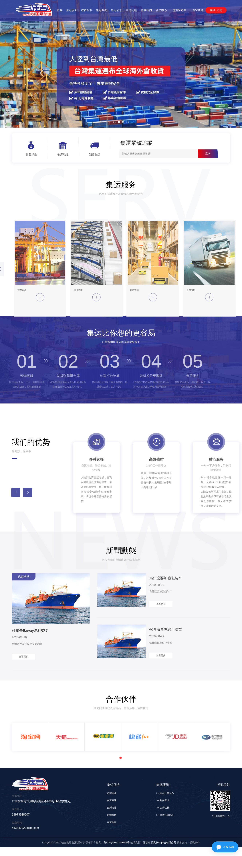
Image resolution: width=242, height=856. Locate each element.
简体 (183, 10)
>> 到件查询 (162, 800)
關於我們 (146, 10)
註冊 (219, 10)
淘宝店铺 (198, 10)
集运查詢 (101, 10)
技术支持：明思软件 (188, 842)
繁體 (176, 10)
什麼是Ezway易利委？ (30, 631)
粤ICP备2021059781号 (117, 842)
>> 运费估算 (162, 807)
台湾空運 (111, 800)
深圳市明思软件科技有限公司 (159, 842)
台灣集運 (111, 793)
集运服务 (71, 10)
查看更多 (23, 656)
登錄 (212, 10)
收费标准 (86, 10)
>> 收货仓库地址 (165, 815)
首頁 (59, 10)
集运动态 (116, 10)
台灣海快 (111, 815)
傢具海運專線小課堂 (165, 629)
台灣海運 (111, 807)
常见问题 (131, 10)
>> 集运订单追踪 (165, 793)
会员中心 (161, 10)
